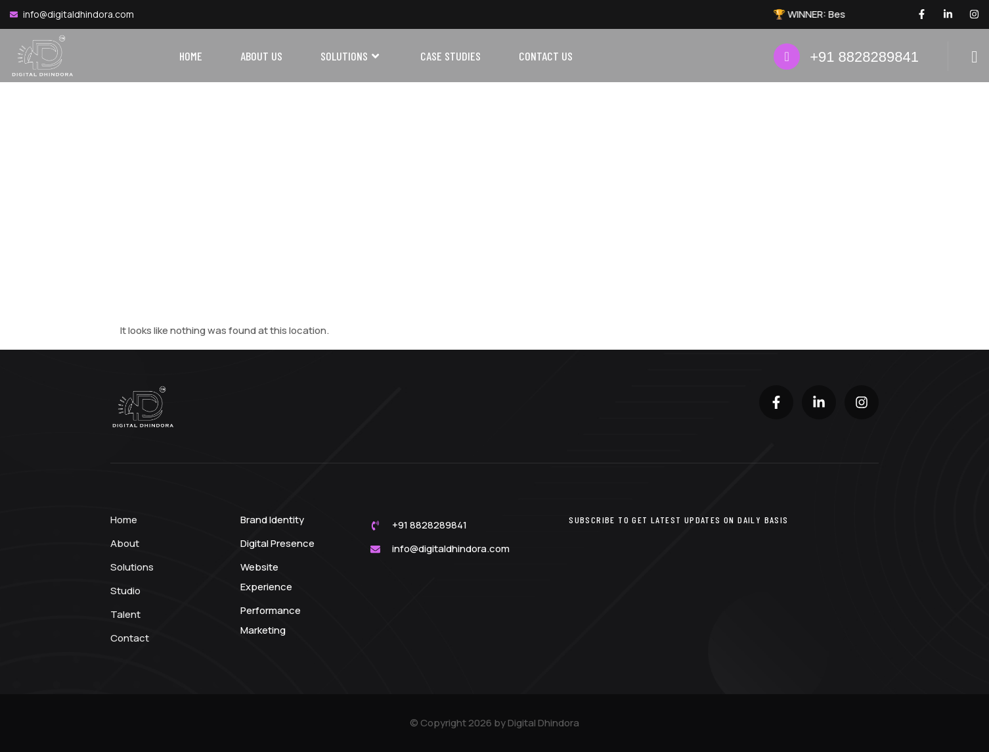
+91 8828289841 (864, 57)
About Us (261, 56)
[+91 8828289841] (787, 56)
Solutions (351, 56)
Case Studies (450, 56)
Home (190, 56)
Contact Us (546, 56)
